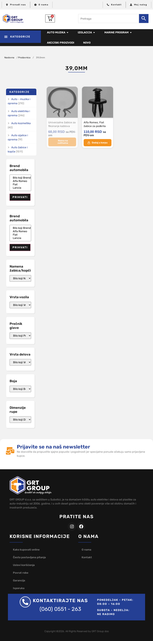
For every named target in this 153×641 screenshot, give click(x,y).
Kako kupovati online (26, 549)
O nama (86, 549)
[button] (20, 36)
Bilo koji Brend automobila (20, 177)
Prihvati (20, 197)
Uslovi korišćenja (24, 565)
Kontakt (87, 557)
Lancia (20, 187)
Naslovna (9, 57)
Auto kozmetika (21, 123)
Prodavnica (24, 57)
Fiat (20, 184)
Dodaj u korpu (97, 142)
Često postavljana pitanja (29, 557)
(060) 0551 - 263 (60, 609)
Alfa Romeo (20, 181)
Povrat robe (20, 572)
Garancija (19, 580)
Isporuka (18, 588)
